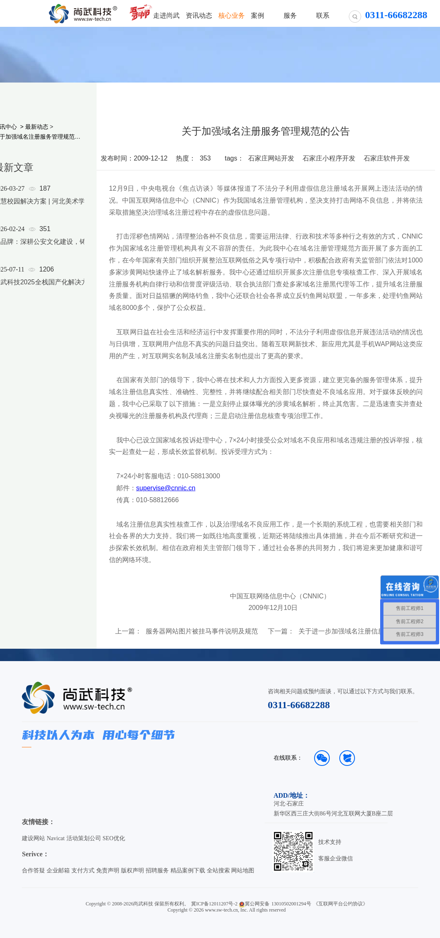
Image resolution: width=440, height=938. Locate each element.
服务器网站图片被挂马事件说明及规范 (202, 631)
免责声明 (107, 870)
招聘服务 (157, 870)
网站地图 (242, 870)
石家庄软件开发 (387, 158)
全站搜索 (218, 870)
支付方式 (83, 870)
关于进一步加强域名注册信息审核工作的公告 (355, 631)
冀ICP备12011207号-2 (214, 903)
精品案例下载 (187, 870)
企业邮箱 (58, 870)
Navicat (56, 838)
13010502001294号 (291, 903)
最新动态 (36, 126)
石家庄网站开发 (271, 158)
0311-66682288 (299, 704)
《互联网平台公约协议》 (340, 903)
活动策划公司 (83, 838)
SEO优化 (114, 838)
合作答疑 (33, 870)
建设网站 (33, 838)
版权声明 (132, 870)
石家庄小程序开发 (329, 158)
